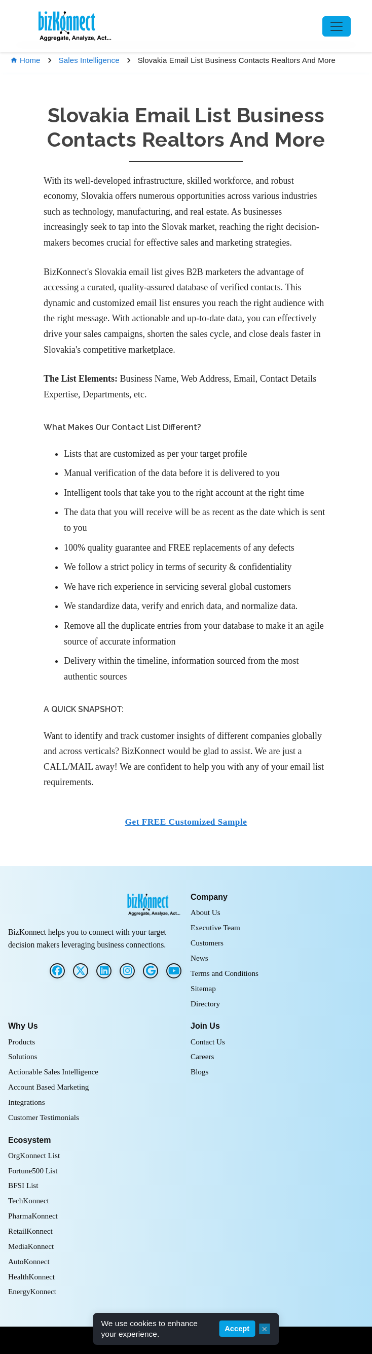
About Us (205, 912)
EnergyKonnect (32, 1291)
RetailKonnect (30, 1231)
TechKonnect (28, 1200)
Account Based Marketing (48, 1086)
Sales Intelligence (89, 60)
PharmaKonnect (33, 1215)
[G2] (150, 970)
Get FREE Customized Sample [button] (186, 822)
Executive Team (215, 927)
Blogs (199, 1071)
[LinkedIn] (103, 970)
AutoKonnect (29, 1261)
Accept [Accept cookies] (237, 1329)
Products (21, 1041)
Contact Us (208, 1041)
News (199, 958)
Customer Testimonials (43, 1117)
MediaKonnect (31, 1246)
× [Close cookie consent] (264, 1329)
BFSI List (23, 1185)
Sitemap (203, 988)
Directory (205, 1003)
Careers (202, 1056)
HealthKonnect (31, 1276)
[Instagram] (127, 970)
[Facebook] (57, 970)
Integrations (26, 1102)
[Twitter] (80, 970)
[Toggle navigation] (336, 26)
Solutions (22, 1056)
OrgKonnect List (34, 1155)
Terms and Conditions (224, 973)
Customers (207, 942)
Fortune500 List (32, 1170)
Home (25, 60)
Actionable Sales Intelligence (53, 1071)
